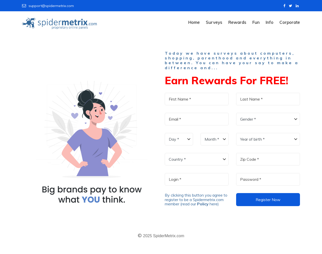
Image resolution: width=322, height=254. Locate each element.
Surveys (214, 22)
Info (269, 22)
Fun (256, 22)
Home (194, 22)
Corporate (289, 22)
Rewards (237, 22)
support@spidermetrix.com (48, 6)
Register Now (268, 199)
